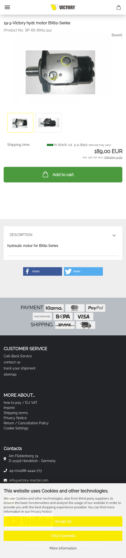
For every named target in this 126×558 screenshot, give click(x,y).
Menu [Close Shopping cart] (7, 7)
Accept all (63, 521)
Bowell (117, 35)
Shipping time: (18, 145)
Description (21, 235)
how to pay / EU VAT (20, 403)
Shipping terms (16, 413)
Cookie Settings (16, 428)
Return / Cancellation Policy (26, 423)
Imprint (9, 408)
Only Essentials (63, 536)
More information (63, 548)
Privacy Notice (41, 511)
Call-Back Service (18, 356)
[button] (42, 271)
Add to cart (58, 174)
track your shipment (20, 368)
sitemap (10, 374)
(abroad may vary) (100, 145)
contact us (12, 362)
